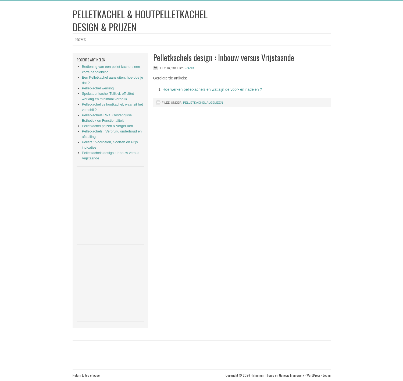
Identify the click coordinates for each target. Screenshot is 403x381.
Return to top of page (86, 375)
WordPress (313, 375)
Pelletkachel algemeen (203, 102)
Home (80, 40)
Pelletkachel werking (98, 88)
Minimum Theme (263, 375)
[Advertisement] (110, 205)
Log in (327, 375)
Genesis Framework (291, 375)
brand (189, 68)
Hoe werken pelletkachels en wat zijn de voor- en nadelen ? (212, 89)
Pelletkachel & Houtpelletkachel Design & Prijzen (140, 20)
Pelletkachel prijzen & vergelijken (107, 126)
